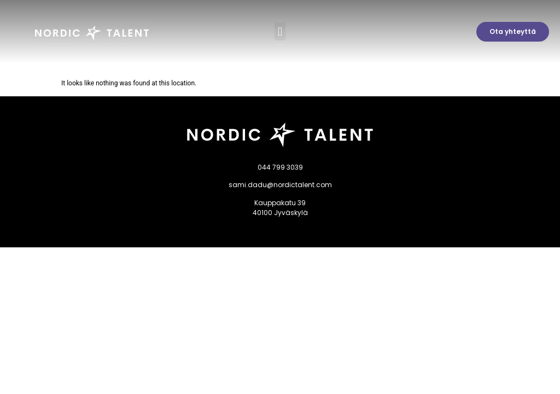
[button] (280, 31)
